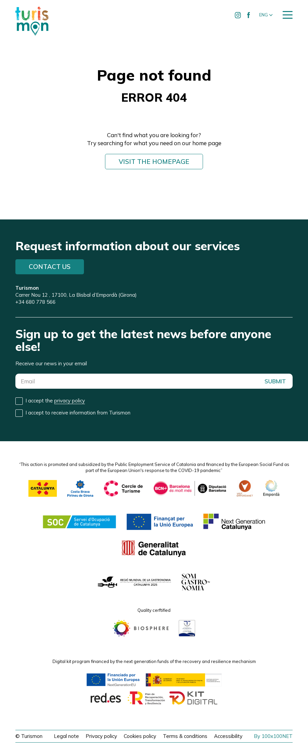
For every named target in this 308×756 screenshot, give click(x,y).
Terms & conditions (185, 736)
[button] (266, 15)
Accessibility (228, 736)
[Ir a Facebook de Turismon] (249, 15)
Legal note (66, 736)
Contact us (50, 267)
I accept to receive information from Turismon (77, 412)
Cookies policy (140, 736)
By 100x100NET (273, 736)
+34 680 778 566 (35, 302)
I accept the (55, 400)
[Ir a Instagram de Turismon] (238, 15)
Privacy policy (101, 736)
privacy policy (69, 400)
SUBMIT (275, 381)
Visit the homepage (154, 162)
